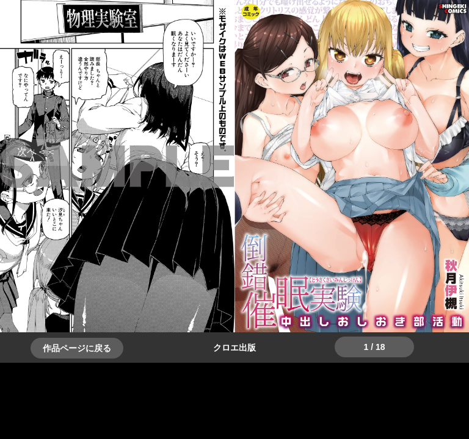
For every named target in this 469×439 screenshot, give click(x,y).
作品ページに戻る (77, 348)
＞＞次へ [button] (36, 151)
